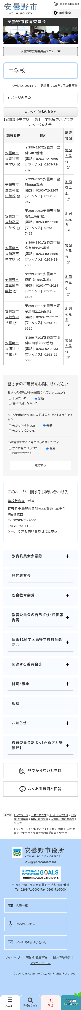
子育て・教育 (56, 829)
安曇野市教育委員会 (62, 819)
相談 (15, 703)
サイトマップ (12, 957)
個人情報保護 (61, 957)
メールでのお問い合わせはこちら (32, 531)
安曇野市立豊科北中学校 (12, 190)
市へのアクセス (25, 924)
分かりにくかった (23, 430)
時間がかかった (22, 453)
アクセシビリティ (40, 963)
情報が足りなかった (25, 403)
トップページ (21, 815)
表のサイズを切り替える (40, 112)
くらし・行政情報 (58, 815)
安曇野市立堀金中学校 (12, 317)
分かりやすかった (23, 425)
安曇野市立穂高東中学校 (12, 222)
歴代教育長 (21, 576)
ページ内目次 (21, 98)
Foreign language (69, 3)
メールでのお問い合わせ (31, 942)
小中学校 (25, 832)
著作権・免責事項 (36, 957)
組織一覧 (22, 905)
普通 (41, 398)
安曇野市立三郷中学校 (12, 285)
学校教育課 (16, 501)
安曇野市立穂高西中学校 (12, 253)
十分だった (19, 398)
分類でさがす (38, 815)
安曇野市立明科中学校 (12, 348)
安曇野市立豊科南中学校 (12, 158)
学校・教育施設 (39, 819)
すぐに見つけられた (25, 448)
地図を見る (68, 155)
